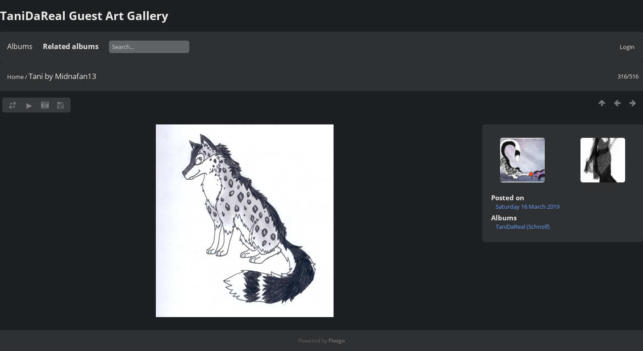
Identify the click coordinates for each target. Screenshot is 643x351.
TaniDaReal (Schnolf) (523, 227)
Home (15, 77)
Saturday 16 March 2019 (527, 206)
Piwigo (337, 340)
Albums (20, 46)
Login (627, 47)
